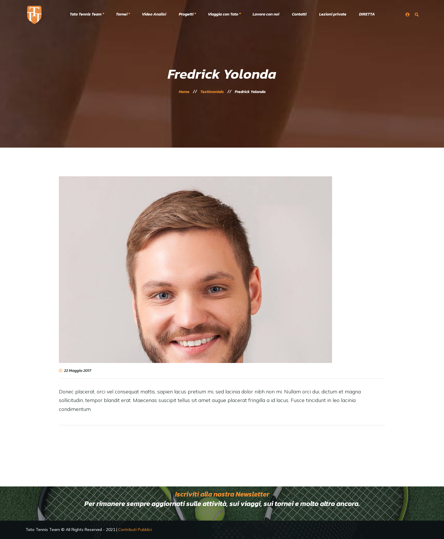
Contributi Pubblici (135, 529)
